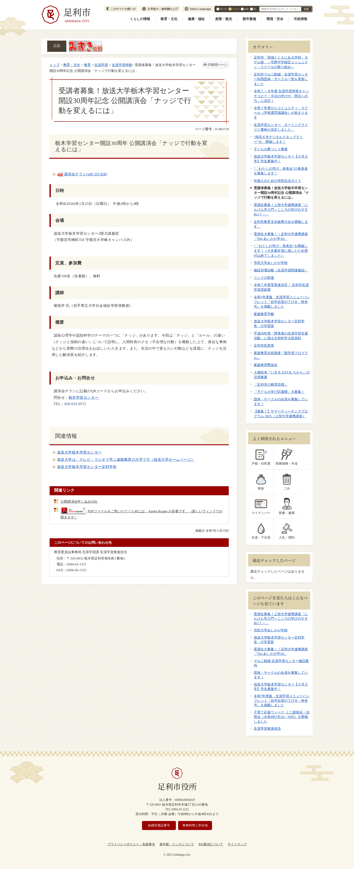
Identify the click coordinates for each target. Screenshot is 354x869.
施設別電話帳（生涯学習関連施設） (281, 270)
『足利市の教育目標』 (271, 384)
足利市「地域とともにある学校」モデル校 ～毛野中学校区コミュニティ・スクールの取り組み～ (281, 62)
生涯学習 (101, 65)
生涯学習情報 (122, 65)
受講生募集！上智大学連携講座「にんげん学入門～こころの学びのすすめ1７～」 (281, 209)
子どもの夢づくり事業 (271, 149)
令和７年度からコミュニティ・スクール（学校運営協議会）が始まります (281, 112)
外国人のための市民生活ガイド (277, 181)
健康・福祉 (196, 19)
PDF (246, 9)
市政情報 (300, 19)
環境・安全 (274, 19)
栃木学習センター (84, 397)
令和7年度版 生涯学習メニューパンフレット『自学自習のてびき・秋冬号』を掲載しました (282, 301)
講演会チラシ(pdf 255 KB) (82, 174)
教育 (87, 65)
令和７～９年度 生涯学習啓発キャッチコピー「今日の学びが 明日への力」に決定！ (281, 95)
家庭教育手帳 (264, 314)
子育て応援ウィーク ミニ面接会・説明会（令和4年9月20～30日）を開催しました (282, 717)
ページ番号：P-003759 (212, 129)
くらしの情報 (140, 19)
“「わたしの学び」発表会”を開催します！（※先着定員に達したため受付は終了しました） (281, 250)
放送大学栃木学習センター (79, 452)
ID (255, 9)
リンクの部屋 (264, 278)
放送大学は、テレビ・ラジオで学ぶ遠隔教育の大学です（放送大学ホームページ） (126, 459)
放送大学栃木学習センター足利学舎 (87, 467)
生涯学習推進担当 (267, 728)
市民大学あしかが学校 (271, 263)
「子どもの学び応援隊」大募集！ (279, 392)
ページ (236, 9)
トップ (54, 65)
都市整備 (249, 19)
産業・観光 (223, 19)
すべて (223, 9)
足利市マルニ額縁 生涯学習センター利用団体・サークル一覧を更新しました (281, 79)
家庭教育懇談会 (265, 365)
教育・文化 (169, 19)
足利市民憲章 (264, 345)
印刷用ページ (217, 64)
